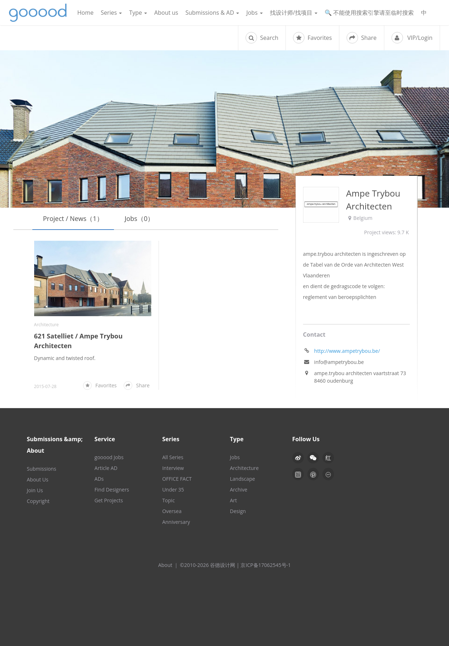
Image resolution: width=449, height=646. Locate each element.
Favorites (312, 37)
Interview (173, 468)
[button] (313, 457)
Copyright (38, 501)
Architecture (46, 325)
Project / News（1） (73, 218)
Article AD (106, 468)
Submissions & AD (212, 13)
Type (138, 13)
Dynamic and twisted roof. (65, 358)
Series (111, 13)
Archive (238, 489)
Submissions (41, 468)
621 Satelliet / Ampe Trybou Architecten (78, 341)
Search (262, 37)
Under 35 (173, 489)
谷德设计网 (38, 13)
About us (166, 13)
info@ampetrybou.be (339, 362)
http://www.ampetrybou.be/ (347, 350)
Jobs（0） (139, 218)
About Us (38, 479)
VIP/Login (411, 37)
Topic (168, 500)
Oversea (172, 511)
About (165, 565)
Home (85, 13)
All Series (172, 457)
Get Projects (109, 500)
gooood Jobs (109, 457)
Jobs (254, 13)
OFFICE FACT (177, 478)
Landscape (242, 478)
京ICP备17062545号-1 (265, 565)
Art (233, 500)
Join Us (35, 490)
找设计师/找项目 (293, 13)
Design (238, 511)
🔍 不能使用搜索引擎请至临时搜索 (369, 13)
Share (361, 37)
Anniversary (176, 521)
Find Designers (112, 489)
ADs (99, 478)
